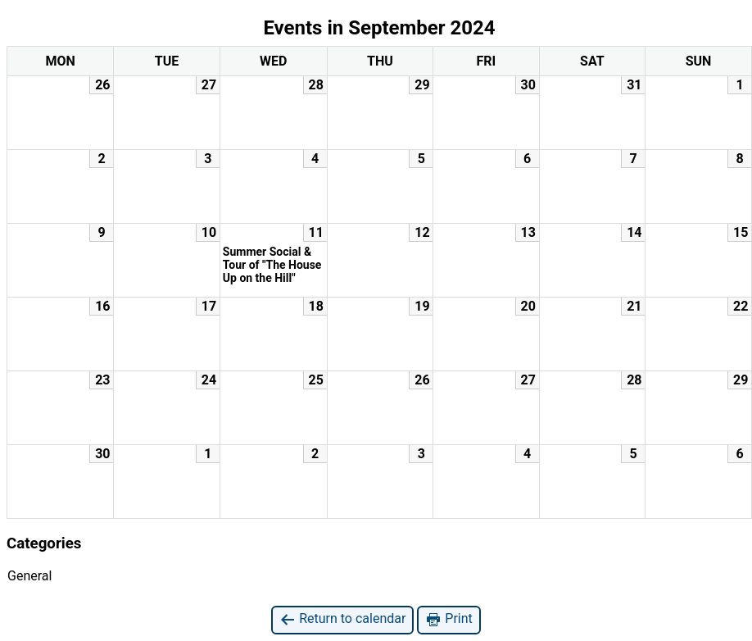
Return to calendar (342, 619)
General (29, 576)
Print (448, 619)
